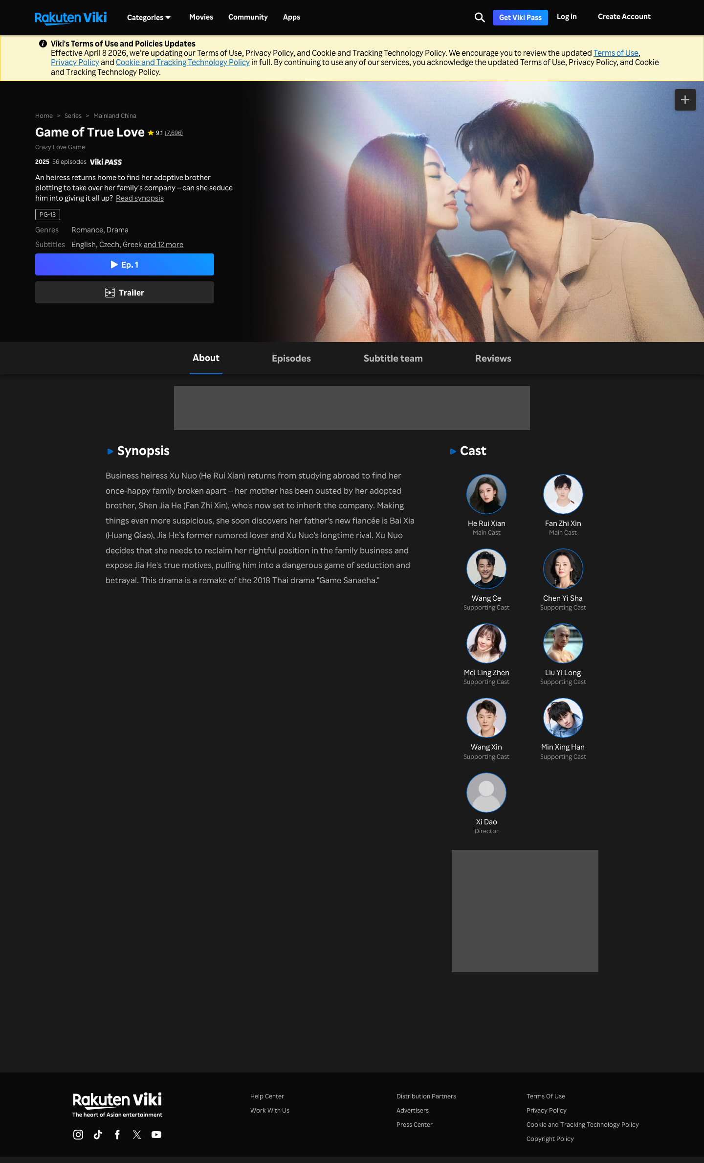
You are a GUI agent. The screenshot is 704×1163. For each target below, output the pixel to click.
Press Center (414, 1124)
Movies (201, 17)
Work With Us (269, 1110)
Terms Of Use (546, 1096)
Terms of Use (616, 53)
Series (73, 115)
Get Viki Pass (520, 17)
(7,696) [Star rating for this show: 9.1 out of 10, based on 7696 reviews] (174, 133)
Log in (567, 16)
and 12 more (163, 244)
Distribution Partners (426, 1096)
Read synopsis (140, 198)
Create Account (624, 16)
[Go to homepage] (71, 17)
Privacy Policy (75, 62)
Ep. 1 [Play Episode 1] (124, 264)
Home (44, 115)
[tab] (206, 358)
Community (248, 17)
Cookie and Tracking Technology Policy (183, 62)
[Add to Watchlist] (686, 100)
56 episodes (69, 161)
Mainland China (114, 115)
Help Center (267, 1096)
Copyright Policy (550, 1138)
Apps (291, 17)
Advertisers (412, 1110)
